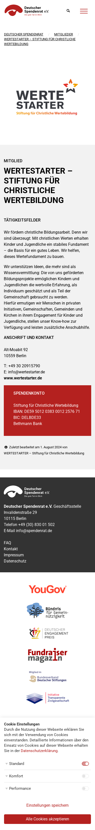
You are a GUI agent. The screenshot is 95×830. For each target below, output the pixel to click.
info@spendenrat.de (34, 530)
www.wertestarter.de (23, 378)
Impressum (14, 555)
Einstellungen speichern (47, 805)
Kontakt (11, 548)
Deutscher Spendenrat (23, 34)
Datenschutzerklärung (39, 750)
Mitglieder (63, 34)
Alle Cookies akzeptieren (47, 819)
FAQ (7, 542)
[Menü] (84, 10)
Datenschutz (15, 561)
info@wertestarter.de (26, 372)
